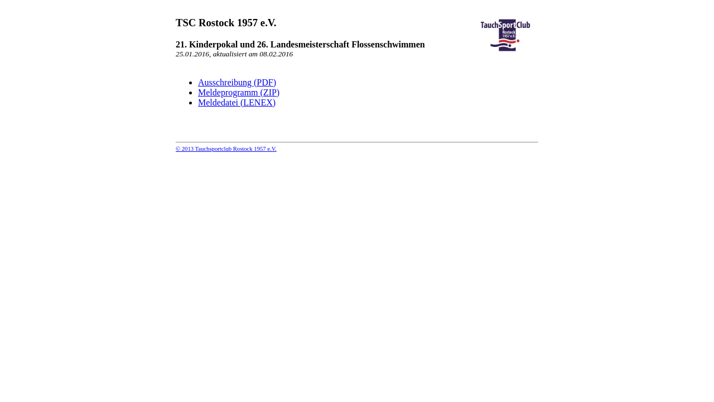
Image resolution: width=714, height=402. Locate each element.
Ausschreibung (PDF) (237, 82)
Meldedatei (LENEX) (237, 102)
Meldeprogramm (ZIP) (238, 92)
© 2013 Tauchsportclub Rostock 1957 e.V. (226, 149)
